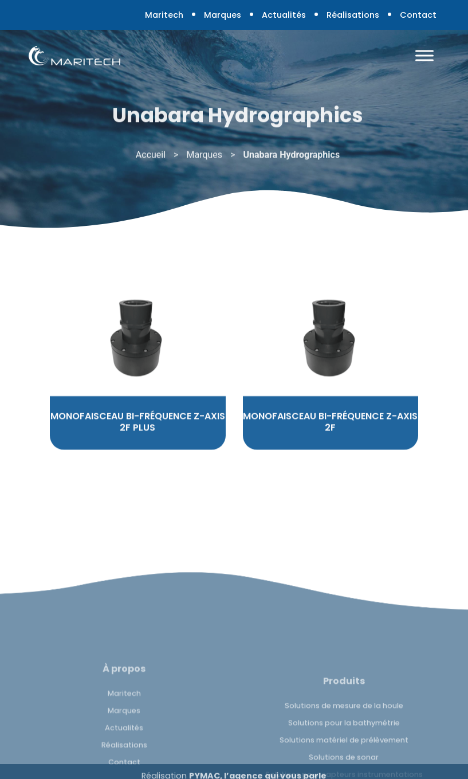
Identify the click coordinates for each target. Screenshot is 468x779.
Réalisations (353, 15)
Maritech (164, 15)
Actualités (284, 15)
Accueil (151, 156)
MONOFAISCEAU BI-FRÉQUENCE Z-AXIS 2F (330, 435)
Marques (222, 15)
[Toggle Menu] (424, 55)
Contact (418, 15)
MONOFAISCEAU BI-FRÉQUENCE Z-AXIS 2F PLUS (137, 435)
